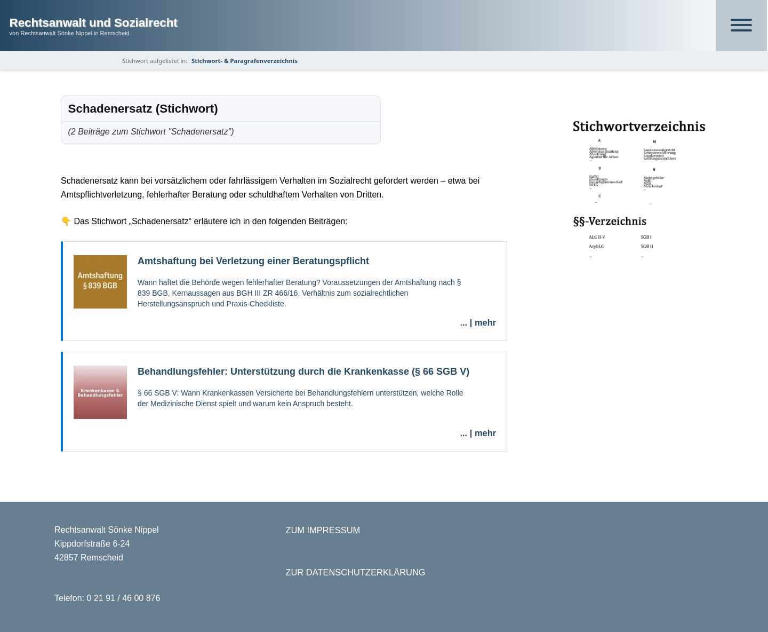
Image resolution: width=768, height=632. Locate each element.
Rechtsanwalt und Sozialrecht (94, 22)
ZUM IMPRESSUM (322, 530)
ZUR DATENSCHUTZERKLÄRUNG (355, 572)
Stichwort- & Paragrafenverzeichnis (244, 61)
